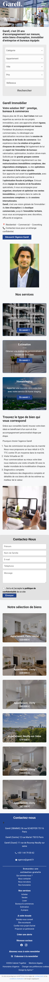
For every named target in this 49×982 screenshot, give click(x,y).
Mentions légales (36, 963)
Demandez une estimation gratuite (30, 870)
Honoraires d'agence (11, 967)
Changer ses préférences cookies (35, 967)
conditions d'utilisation (17, 979)
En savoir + (24, 330)
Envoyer (9, 595)
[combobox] (24, 50)
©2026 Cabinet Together (16, 963)
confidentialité (39, 976)
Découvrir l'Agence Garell (17, 237)
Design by (25, 970)
